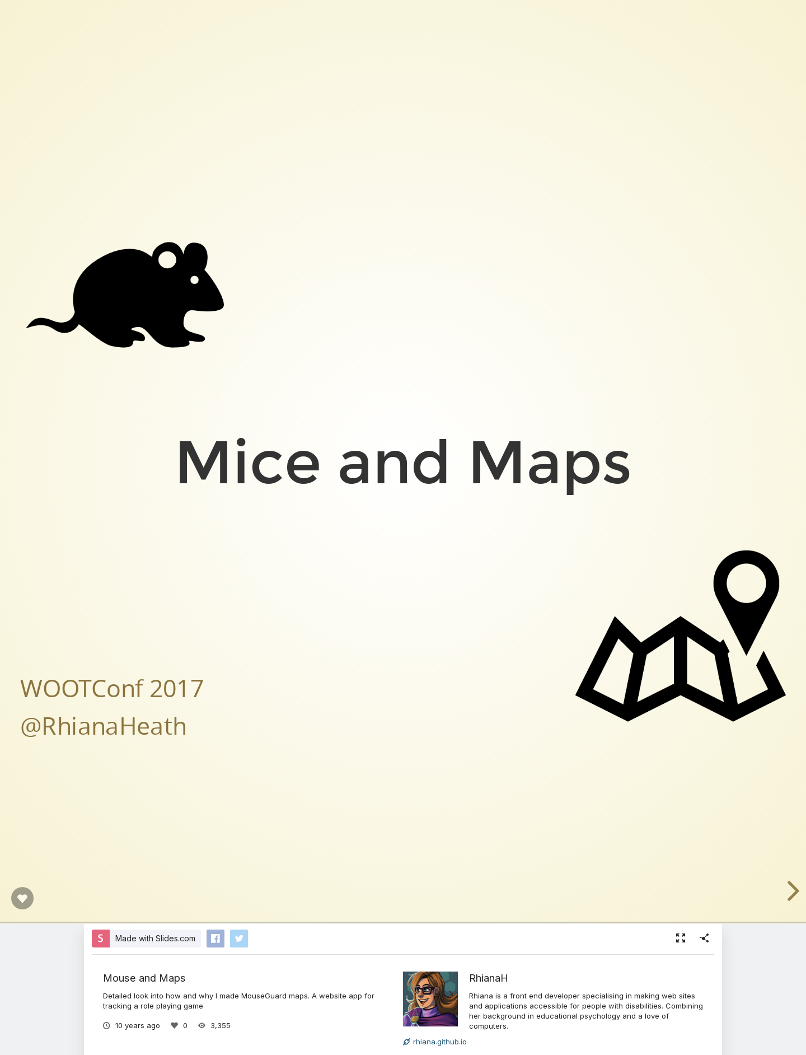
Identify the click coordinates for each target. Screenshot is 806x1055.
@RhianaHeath (103, 725)
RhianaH (488, 978)
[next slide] (791, 891)
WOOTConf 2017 (112, 687)
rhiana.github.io (435, 1041)
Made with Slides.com (155, 938)
